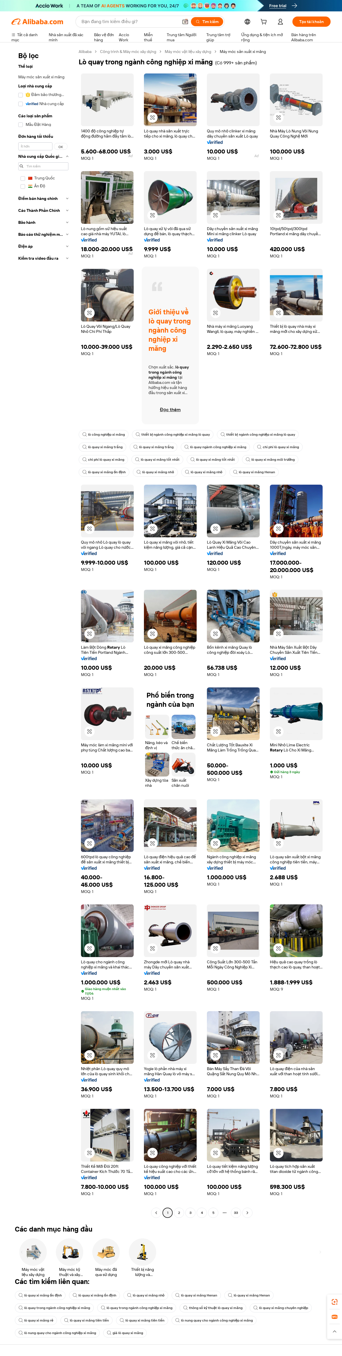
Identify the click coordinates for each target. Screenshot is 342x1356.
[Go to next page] (247, 1213)
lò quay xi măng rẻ (36, 1320)
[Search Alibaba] (129, 22)
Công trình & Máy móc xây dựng (128, 51)
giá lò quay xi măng (125, 1333)
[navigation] (43, 633)
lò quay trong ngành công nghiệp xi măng (54, 1308)
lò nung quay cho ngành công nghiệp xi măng (214, 1320)
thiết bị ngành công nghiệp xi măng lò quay (173, 434)
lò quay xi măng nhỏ (155, 472)
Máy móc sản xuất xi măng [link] (243, 51)
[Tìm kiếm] (207, 21)
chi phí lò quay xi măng (278, 447)
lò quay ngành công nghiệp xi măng (215, 447)
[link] (334, 1301)
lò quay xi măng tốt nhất (157, 459)
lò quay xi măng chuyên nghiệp (280, 1308)
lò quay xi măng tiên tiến (86, 1320)
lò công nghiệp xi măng (103, 434)
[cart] (264, 22)
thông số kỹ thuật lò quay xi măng (213, 1308)
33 (236, 1213)
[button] (185, 21)
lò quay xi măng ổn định (104, 472)
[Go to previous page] (156, 1213)
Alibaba (85, 51)
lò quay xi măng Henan (254, 472)
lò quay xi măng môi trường (270, 459)
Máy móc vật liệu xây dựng (188, 51)
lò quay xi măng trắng (102, 447)
